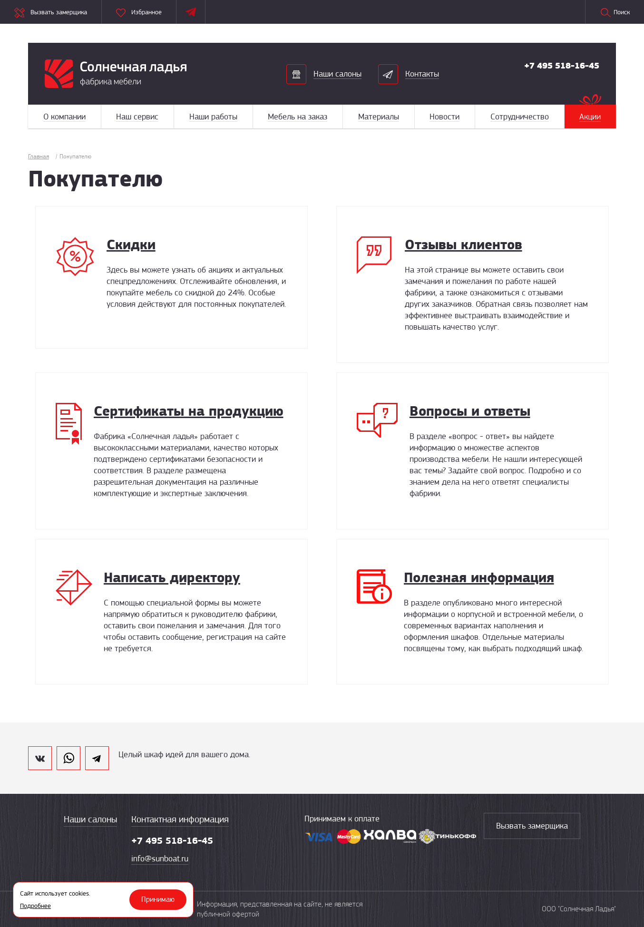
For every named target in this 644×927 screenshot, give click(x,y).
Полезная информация (479, 577)
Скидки (131, 244)
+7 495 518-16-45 (561, 65)
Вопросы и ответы (470, 410)
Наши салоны (90, 819)
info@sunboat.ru (159, 858)
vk (40, 758)
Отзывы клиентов (463, 244)
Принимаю (158, 899)
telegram (97, 758)
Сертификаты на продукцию (188, 410)
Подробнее (35, 905)
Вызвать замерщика (532, 825)
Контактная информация (180, 819)
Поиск (615, 13)
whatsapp (68, 758)
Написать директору (172, 577)
